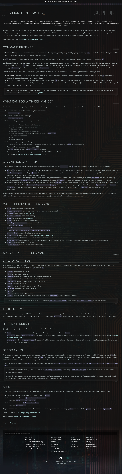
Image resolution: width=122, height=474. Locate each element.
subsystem (67, 360)
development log (56, 439)
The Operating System (45, 21)
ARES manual (30, 439)
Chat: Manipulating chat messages (28, 413)
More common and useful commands (51, 23)
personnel (74, 446)
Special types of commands (72, 23)
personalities (29, 213)
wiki (55, 1)
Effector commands (87, 23)
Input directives (99, 23)
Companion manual (32, 446)
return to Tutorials (9, 423)
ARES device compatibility (34, 442)
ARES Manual (13, 21)
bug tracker (55, 444)
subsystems (74, 185)
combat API (55, 449)
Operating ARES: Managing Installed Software (32, 154)
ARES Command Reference (43, 235)
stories (73, 444)
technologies (75, 439)
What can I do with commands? (12, 23)
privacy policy (90, 444)
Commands (57, 21)
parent (70, 1)
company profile (91, 439)
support (64, 1)
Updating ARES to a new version (32, 39)
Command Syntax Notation (31, 23)
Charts (83, 21)
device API (54, 446)
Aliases (66, 25)
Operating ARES (31, 21)
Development (75, 21)
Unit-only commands (112, 23)
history (88, 442)
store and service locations (34, 449)
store (59, 1)
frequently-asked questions (35, 444)
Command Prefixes (107, 21)
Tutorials (22, 21)
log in (75, 1)
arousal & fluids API (58, 451)
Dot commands (58, 25)
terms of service (91, 446)
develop (50, 1)
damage (30, 218)
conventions (75, 442)
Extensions (66, 21)
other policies (90, 449)
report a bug (55, 442)
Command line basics (93, 21)
